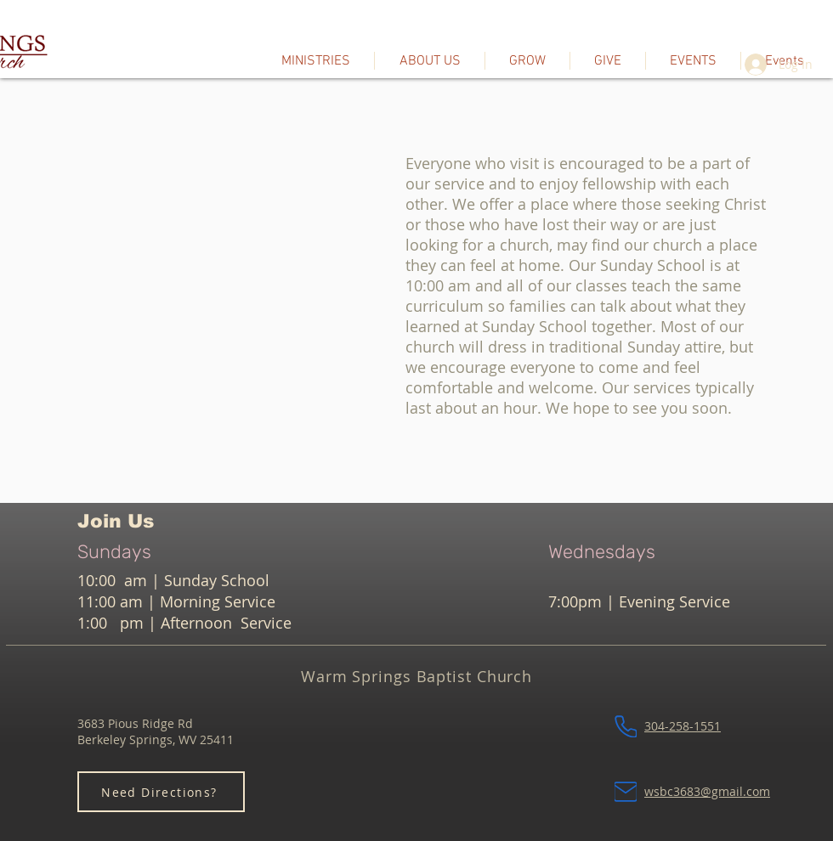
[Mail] (626, 792)
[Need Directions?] (161, 791)
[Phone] (626, 726)
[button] (429, 61)
